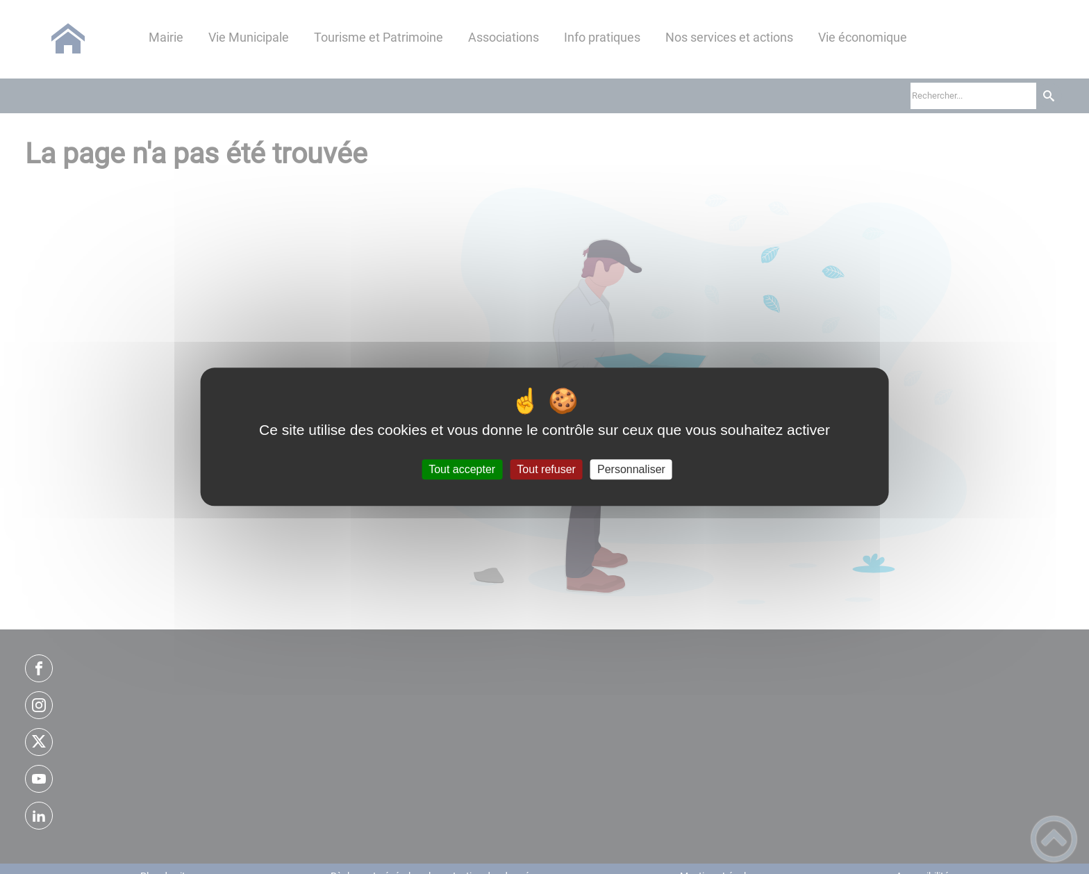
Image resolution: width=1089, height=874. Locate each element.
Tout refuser (546, 469)
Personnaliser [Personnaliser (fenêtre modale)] (631, 469)
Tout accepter (462, 469)
